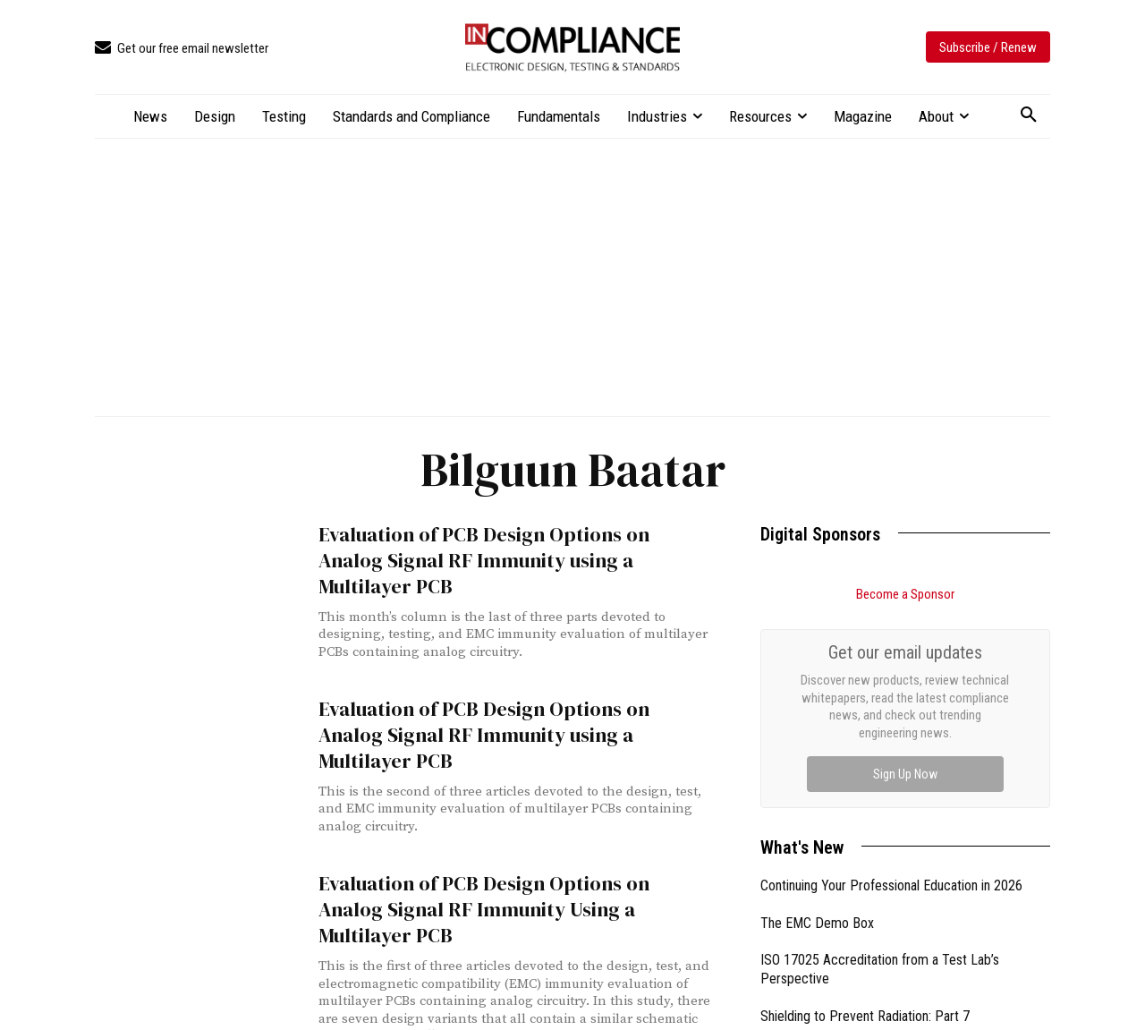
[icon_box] (181, 48)
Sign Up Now (905, 774)
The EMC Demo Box (817, 923)
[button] (1028, 115)
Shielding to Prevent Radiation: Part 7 (865, 1016)
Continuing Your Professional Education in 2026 (891, 885)
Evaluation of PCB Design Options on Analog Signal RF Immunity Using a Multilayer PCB (505, 873)
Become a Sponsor (905, 594)
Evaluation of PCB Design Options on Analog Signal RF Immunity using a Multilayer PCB (505, 546)
